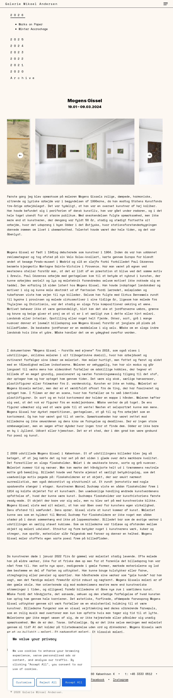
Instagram (120, 679)
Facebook (97, 679)
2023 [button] (17, 52)
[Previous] (20, 155)
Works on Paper (31, 24)
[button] (166, 4)
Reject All (48, 682)
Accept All (73, 682)
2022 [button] (17, 58)
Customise (23, 682)
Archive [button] (23, 78)
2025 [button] (17, 39)
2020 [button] (17, 71)
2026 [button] (17, 15)
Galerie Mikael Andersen (31, 3)
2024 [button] (17, 45)
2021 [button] (17, 65)
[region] (49, 661)
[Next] (149, 155)
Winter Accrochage (33, 29)
